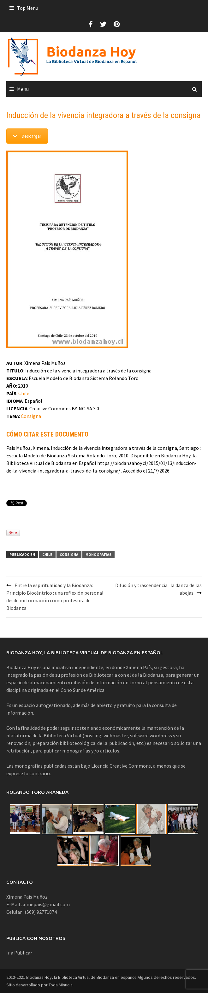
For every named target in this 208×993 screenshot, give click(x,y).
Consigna (31, 416)
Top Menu (27, 8)
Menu (23, 89)
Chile (23, 393)
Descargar (27, 136)
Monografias (98, 554)
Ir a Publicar (19, 952)
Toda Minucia (61, 985)
